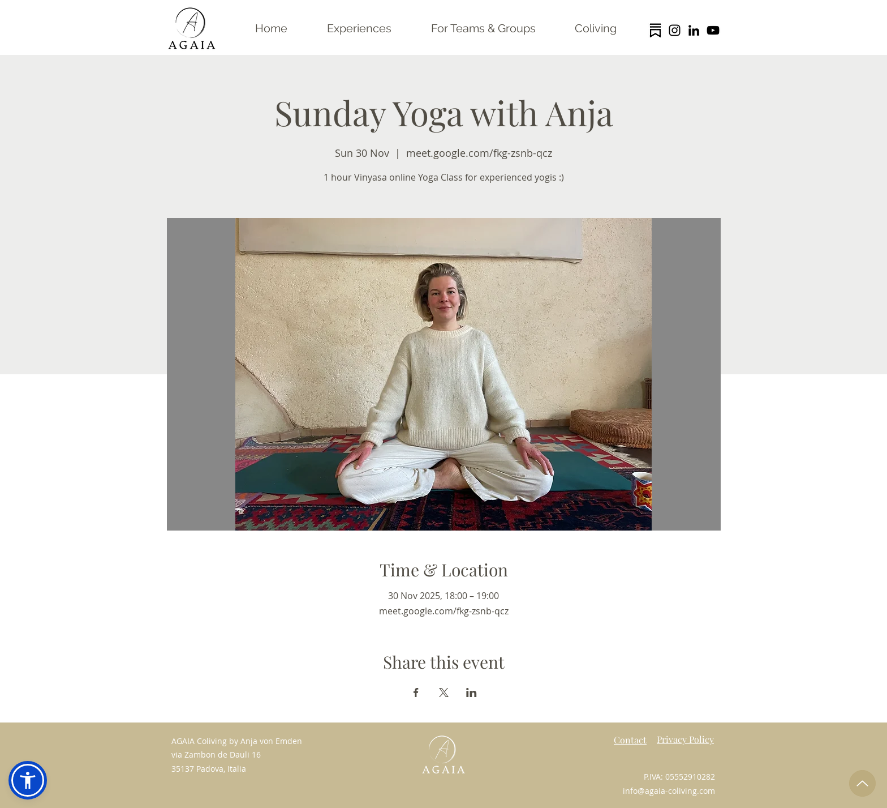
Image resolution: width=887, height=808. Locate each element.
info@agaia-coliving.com (669, 790)
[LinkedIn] (693, 30)
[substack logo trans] (655, 30)
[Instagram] (674, 30)
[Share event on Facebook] (416, 692)
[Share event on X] (443, 692)
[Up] (862, 783)
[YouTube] (713, 30)
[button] (27, 780)
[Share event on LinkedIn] (471, 692)
